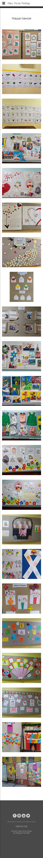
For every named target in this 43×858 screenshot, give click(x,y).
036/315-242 (21, 826)
